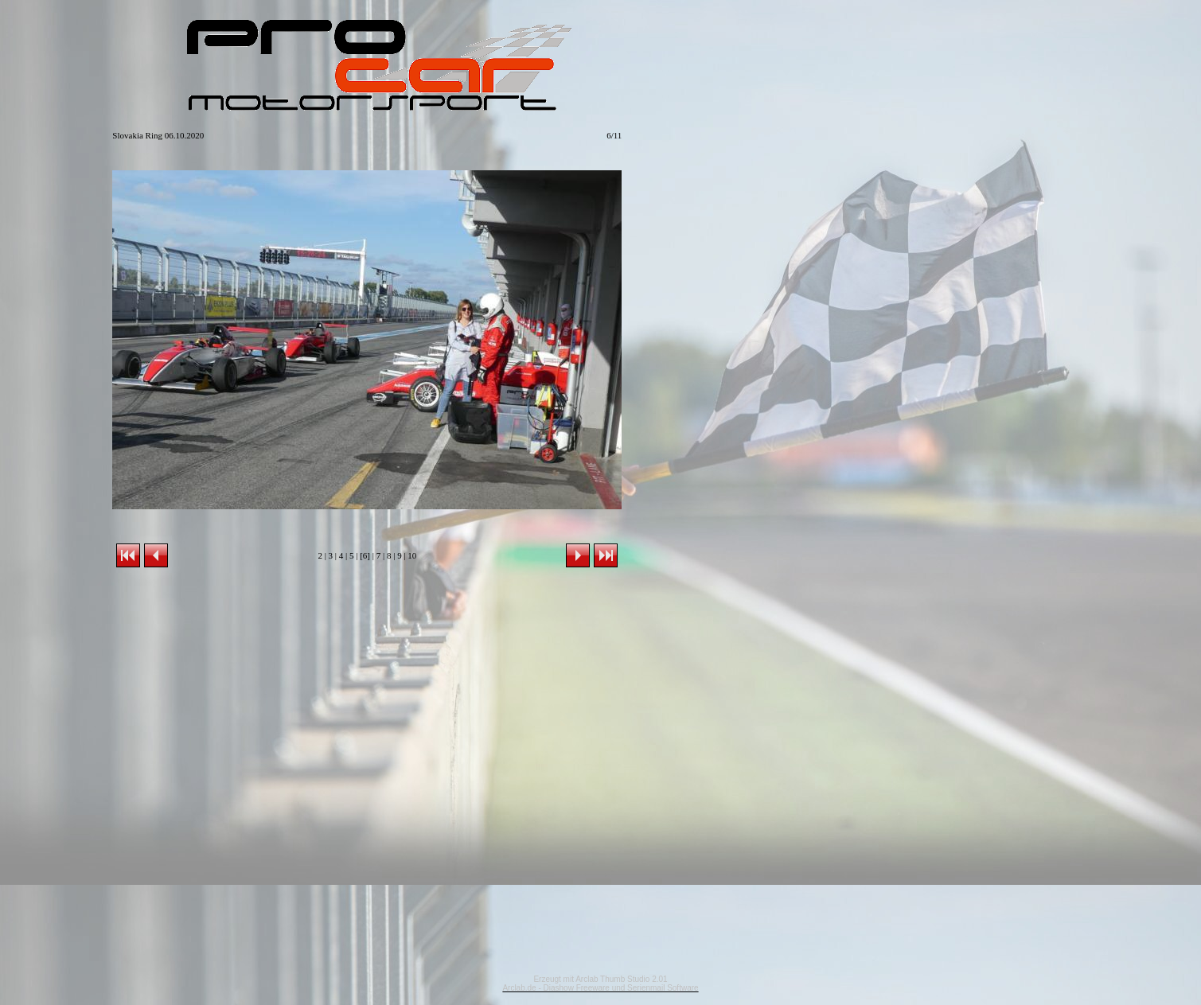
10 (411, 555)
